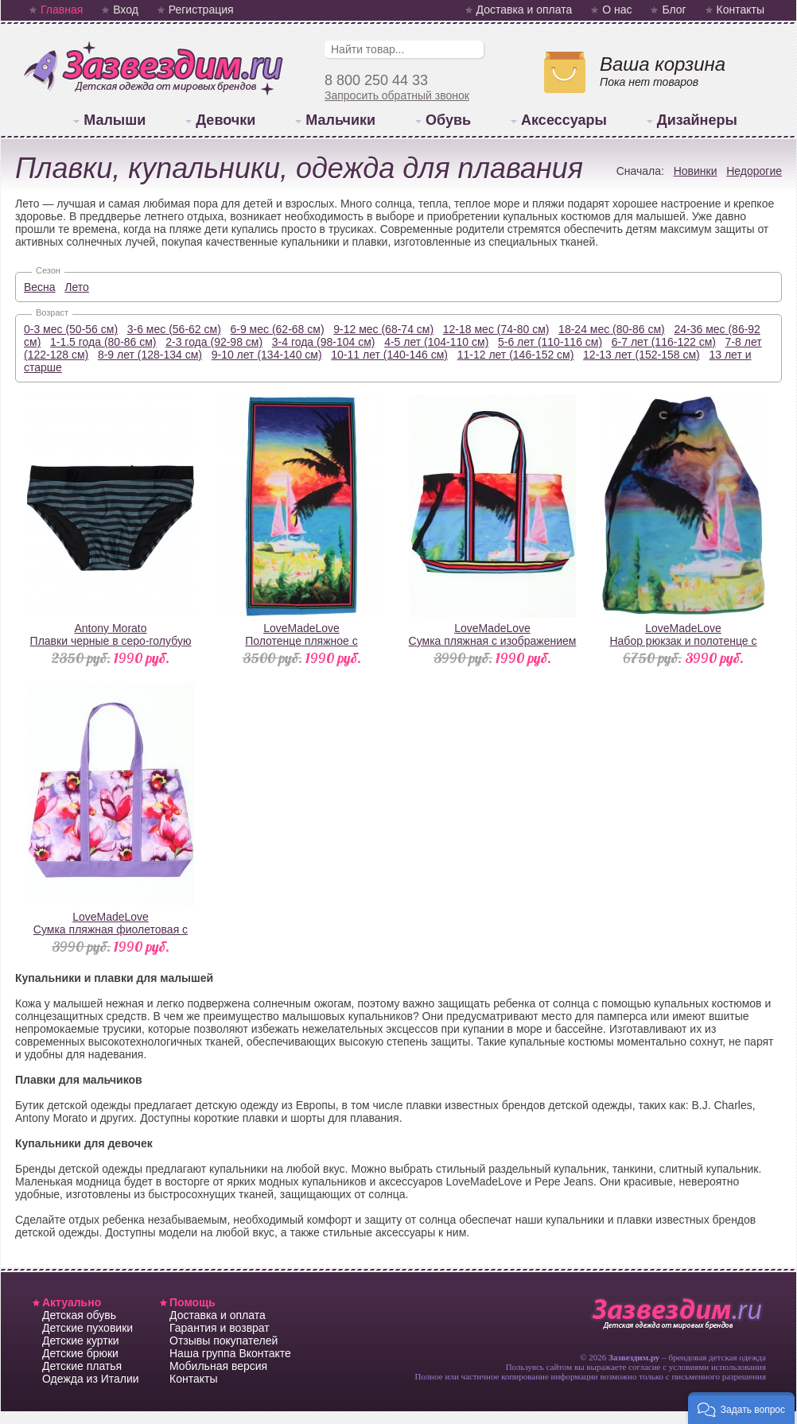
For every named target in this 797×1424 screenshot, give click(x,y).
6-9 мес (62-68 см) (278, 329)
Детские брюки (80, 1353)
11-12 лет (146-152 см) (515, 354)
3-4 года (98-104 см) (323, 342)
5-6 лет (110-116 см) (550, 342)
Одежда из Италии (90, 1378)
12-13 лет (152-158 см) (641, 354)
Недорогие (754, 171)
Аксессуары (564, 120)
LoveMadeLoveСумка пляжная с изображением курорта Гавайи (493, 641)
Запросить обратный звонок (397, 95)
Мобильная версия (218, 1366)
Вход (125, 9)
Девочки (225, 120)
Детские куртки (80, 1340)
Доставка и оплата (524, 9)
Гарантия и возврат (219, 1327)
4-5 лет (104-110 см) (436, 342)
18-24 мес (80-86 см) (611, 329)
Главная (62, 9)
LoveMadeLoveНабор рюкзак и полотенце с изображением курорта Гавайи (684, 641)
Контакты (740, 9)
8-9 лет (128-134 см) (150, 354)
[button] (741, 1408)
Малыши (115, 120)
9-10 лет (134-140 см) (267, 354)
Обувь (448, 120)
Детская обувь (79, 1315)
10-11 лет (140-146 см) (389, 354)
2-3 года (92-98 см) (213, 342)
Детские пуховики (87, 1327)
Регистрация (201, 9)
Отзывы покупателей (223, 1340)
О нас (617, 9)
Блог (674, 9)
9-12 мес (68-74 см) (383, 329)
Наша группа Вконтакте (230, 1353)
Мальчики (340, 120)
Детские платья (82, 1366)
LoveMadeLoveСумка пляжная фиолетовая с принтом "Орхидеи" (110, 929)
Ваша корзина (662, 64)
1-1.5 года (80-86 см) (103, 342)
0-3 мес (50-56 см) (71, 329)
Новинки (695, 171)
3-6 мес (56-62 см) (174, 329)
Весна (40, 287)
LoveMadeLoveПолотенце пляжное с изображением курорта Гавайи (302, 641)
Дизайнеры (697, 120)
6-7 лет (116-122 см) (664, 342)
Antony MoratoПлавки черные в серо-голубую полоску (111, 641)
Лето (76, 287)
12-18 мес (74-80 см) (496, 329)
